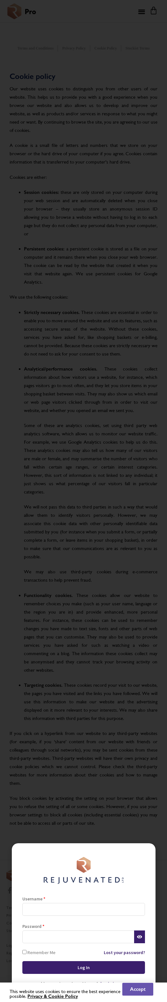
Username (33, 899)
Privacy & (37, 996)
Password (33, 926)
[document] (83, 501)
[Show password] (139, 936)
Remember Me (39, 952)
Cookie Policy (63, 996)
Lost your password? (124, 952)
